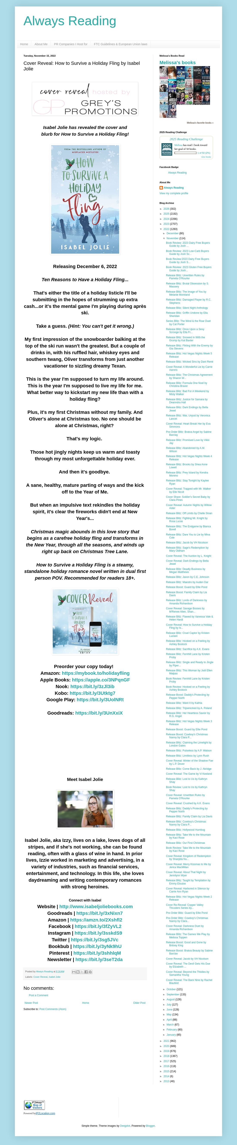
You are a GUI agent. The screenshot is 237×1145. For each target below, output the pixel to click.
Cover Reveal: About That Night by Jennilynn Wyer (186, 874)
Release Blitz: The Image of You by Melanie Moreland (186, 293)
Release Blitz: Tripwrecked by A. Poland (189, 708)
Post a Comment (38, 995)
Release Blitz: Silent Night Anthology (187, 307)
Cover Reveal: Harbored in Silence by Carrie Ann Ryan (187, 890)
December (173, 233)
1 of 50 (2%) (204, 153)
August (171, 999)
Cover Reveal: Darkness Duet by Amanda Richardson (185, 928)
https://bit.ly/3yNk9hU (97, 946)
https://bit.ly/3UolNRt (100, 699)
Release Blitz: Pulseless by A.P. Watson (189, 750)
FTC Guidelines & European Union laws (120, 44)
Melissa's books (178, 62)
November (173, 238)
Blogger (150, 1125)
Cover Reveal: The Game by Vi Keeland (189, 773)
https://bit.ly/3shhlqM (97, 953)
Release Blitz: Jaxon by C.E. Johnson (187, 577)
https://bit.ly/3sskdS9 (98, 933)
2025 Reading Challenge (186, 139)
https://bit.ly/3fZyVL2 (98, 926)
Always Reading (70, 21)
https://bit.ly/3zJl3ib (92, 686)
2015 (167, 1071)
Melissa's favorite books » (200, 122)
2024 (167, 218)
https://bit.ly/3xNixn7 (99, 913)
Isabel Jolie (54, 977)
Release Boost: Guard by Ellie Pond (186, 587)
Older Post (139, 1002)
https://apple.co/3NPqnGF (101, 680)
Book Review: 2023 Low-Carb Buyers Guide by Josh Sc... (187, 253)
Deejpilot (125, 1125)
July (169, 1004)
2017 (167, 1061)
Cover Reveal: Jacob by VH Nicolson (187, 958)
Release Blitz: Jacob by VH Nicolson (187, 542)
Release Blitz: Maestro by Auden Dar (187, 582)
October (172, 989)
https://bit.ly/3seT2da (99, 959)
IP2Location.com (45, 1113)
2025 (167, 213)
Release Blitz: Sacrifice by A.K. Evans (187, 649)
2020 (167, 1046)
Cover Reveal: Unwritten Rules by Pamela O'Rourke (185, 797)
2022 (167, 229)
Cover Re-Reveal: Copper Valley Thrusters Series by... (184, 906)
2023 (167, 223)
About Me (41, 44)
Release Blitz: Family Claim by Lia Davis (189, 816)
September (173, 994)
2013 (167, 1081)
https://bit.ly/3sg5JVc (94, 939)
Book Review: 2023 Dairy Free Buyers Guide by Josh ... (188, 244)
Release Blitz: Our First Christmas (185, 842)
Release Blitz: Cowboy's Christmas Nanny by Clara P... (186, 823)
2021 (167, 1041)
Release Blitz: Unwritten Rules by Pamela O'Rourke (185, 277)
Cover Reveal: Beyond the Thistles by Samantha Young (187, 973)
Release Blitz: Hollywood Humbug (185, 829)
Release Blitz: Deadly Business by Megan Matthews (185, 571)
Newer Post (31, 1002)
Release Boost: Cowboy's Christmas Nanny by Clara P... (187, 736)
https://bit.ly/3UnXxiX (99, 713)
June (170, 1009)
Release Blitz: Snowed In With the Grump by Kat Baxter (185, 339)
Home (24, 44)
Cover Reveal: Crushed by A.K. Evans (188, 803)
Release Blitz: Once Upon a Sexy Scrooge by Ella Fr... (185, 331)
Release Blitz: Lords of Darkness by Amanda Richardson (186, 602)
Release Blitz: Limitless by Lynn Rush (187, 755)
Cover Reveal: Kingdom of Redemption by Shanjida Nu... (188, 858)
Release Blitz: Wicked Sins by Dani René (189, 361)
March (171, 1024)
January (172, 1034)
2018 (167, 1056)
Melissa (178, 145)
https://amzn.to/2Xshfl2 (96, 920)
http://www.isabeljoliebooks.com (96, 906)
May (169, 1014)
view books (206, 157)
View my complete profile (174, 193)
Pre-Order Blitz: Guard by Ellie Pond (187, 912)
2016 (167, 1066)
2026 (167, 208)
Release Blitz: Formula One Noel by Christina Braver (186, 385)
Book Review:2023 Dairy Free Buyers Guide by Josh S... (187, 261)
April (169, 1019)
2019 (167, 1051)
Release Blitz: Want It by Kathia (184, 702)
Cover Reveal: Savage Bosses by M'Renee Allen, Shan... (185, 610)
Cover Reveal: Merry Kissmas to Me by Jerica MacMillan (188, 866)
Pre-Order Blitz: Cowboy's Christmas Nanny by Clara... (187, 920)
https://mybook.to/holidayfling (96, 673)
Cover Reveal (40, 977)
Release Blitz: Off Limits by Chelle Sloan (189, 513)
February (172, 1029)
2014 (167, 1076)
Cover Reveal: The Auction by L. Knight (188, 555)
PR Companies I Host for (70, 44)
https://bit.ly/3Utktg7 (92, 693)
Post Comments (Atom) (52, 1009)
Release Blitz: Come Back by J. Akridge (189, 768)
